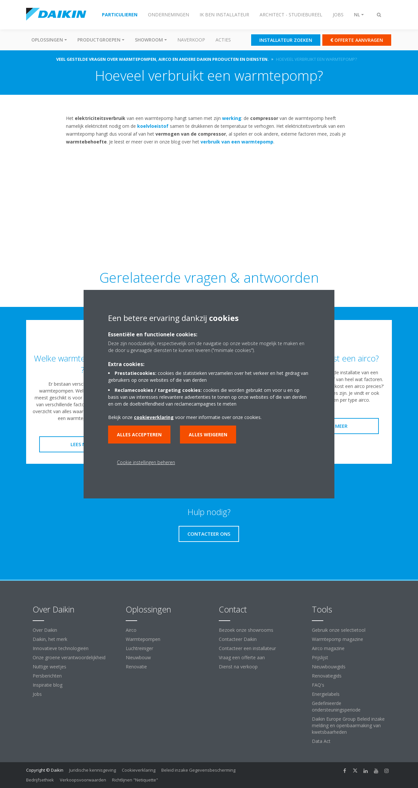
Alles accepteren (139, 434)
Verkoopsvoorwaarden (83, 780)
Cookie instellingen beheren (146, 462)
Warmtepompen (143, 639)
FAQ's (318, 685)
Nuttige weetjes (49, 666)
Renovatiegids (327, 676)
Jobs (37, 694)
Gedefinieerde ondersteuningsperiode (336, 706)
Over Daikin (45, 630)
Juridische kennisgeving (92, 770)
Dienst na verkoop (238, 666)
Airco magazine (328, 648)
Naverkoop (191, 40)
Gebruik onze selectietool (338, 630)
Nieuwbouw (138, 657)
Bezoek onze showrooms (246, 630)
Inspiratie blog (47, 685)
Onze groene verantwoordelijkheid (69, 657)
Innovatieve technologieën (60, 648)
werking (231, 118)
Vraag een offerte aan (242, 657)
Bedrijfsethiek (40, 780)
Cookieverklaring (138, 770)
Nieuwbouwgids (329, 666)
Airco (131, 630)
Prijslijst (320, 657)
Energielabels (326, 694)
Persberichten (47, 676)
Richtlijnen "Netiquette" (135, 780)
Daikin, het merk (50, 639)
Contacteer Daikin (238, 639)
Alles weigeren (208, 434)
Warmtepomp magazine (337, 639)
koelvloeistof (153, 126)
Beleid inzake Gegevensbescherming (198, 770)
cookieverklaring (154, 417)
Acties (223, 40)
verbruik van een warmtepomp (237, 142)
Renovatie (136, 666)
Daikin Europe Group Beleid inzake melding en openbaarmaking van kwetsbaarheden (348, 725)
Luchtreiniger (139, 648)
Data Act (321, 741)
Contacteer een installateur (247, 648)
